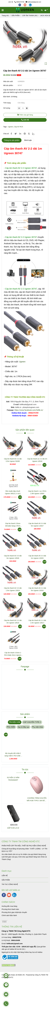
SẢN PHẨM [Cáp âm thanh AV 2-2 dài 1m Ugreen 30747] (15, 15)
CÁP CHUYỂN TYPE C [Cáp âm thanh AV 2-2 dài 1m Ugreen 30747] (32, 722)
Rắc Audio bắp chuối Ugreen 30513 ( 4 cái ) (13, 492)
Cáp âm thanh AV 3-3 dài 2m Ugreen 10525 (37, 557)
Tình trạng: (7, 103)
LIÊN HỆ (5, 875)
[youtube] (25, 5)
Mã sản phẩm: (8, 85)
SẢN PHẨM (6, 880)
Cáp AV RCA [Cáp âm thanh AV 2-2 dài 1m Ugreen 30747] (18, 127)
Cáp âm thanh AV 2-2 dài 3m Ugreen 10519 (13, 621)
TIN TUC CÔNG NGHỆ (10, 884)
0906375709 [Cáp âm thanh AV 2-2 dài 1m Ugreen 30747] (19, 2)
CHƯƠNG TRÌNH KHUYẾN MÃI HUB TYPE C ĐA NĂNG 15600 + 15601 (37, 799)
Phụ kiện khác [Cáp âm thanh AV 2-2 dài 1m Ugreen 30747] (37, 727)
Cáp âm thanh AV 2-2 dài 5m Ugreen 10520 (37, 589)
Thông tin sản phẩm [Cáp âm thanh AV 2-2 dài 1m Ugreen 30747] (11, 140)
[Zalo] (34, 134)
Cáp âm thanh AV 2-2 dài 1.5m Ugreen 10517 (37, 621)
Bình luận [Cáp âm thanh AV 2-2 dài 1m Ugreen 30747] (28, 140)
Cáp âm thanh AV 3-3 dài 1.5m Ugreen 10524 (13, 589)
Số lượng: (7, 108)
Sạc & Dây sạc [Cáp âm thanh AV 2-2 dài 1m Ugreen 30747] (23, 727)
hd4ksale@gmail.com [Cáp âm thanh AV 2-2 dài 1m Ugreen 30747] (33, 2)
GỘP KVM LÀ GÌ (13, 828)
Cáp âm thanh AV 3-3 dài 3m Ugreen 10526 (13, 557)
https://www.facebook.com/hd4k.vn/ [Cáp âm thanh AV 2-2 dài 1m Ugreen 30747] (28, 410)
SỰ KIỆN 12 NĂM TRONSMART (13, 779)
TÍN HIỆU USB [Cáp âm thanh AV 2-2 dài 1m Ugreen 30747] (14, 722)
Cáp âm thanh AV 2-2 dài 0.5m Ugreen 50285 (13, 460)
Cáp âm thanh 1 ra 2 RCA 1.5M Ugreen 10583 (37, 492)
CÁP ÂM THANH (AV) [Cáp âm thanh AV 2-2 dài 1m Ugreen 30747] (30, 15)
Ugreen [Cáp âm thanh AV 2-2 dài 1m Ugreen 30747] (10, 127)
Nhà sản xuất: (8, 81)
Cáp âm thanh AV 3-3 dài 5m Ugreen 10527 (37, 525)
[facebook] (20, 5)
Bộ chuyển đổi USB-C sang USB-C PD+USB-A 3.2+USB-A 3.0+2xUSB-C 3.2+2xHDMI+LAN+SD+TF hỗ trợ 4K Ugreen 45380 (13, 754)
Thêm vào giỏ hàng (25, 115)
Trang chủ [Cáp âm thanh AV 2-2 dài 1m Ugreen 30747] (5, 15)
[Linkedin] (20, 134)
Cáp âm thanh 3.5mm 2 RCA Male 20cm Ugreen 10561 (12, 654)
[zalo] (30, 5)
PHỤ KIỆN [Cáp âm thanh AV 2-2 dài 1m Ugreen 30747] (11, 727)
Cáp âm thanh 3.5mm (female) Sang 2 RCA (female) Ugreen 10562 (13, 525)
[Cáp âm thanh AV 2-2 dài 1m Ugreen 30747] (25, 10)
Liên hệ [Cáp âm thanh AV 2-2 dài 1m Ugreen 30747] (25, 120)
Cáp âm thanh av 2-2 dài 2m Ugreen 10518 (37, 460)
